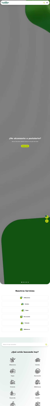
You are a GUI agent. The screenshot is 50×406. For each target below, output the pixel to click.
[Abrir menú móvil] (47, 2)
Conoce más (25, 146)
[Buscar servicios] (25, 344)
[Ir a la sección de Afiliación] (12, 361)
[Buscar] (44, 2)
